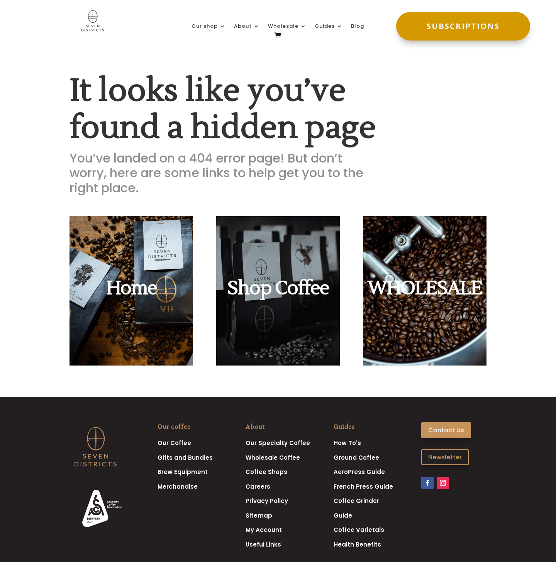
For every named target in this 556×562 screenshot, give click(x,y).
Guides (325, 27)
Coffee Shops (266, 472)
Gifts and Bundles (185, 458)
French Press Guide (363, 486)
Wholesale (283, 27)
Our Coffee (174, 443)
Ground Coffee (356, 458)
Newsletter (445, 457)
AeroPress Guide (359, 472)
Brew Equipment (183, 472)
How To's (347, 443)
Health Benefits (357, 544)
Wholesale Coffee (273, 458)
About (243, 27)
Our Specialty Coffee (278, 443)
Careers (258, 486)
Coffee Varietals (359, 530)
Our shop (205, 27)
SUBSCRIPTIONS (463, 26)
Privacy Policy (267, 501)
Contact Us (446, 430)
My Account (264, 530)
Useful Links (263, 544)
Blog (357, 27)
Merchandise (178, 486)
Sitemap (259, 515)
